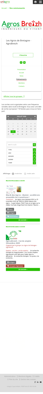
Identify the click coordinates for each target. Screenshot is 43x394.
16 (22, 129)
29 (17, 134)
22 (17, 131)
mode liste (17, 174)
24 (26, 131)
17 (26, 129)
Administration (10, 376)
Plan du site (13, 379)
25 (31, 131)
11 (31, 126)
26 (35, 131)
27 (8, 134)
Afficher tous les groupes (13, 96)
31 (26, 134)
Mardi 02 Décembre (15, 226)
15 (17, 129)
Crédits (37, 376)
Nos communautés (17, 8)
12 (35, 126)
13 (8, 129)
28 (13, 134)
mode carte (29, 174)
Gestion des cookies (28, 379)
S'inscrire (23, 55)
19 (35, 129)
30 (22, 134)
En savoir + (23, 220)
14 (13, 129)
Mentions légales (24, 376)
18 (31, 129)
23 (22, 131)
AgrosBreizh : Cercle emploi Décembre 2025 (18, 242)
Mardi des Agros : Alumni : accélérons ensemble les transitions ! (23, 196)
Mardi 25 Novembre (15, 180)
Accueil (4, 8)
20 (8, 131)
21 (13, 131)
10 (26, 126)
